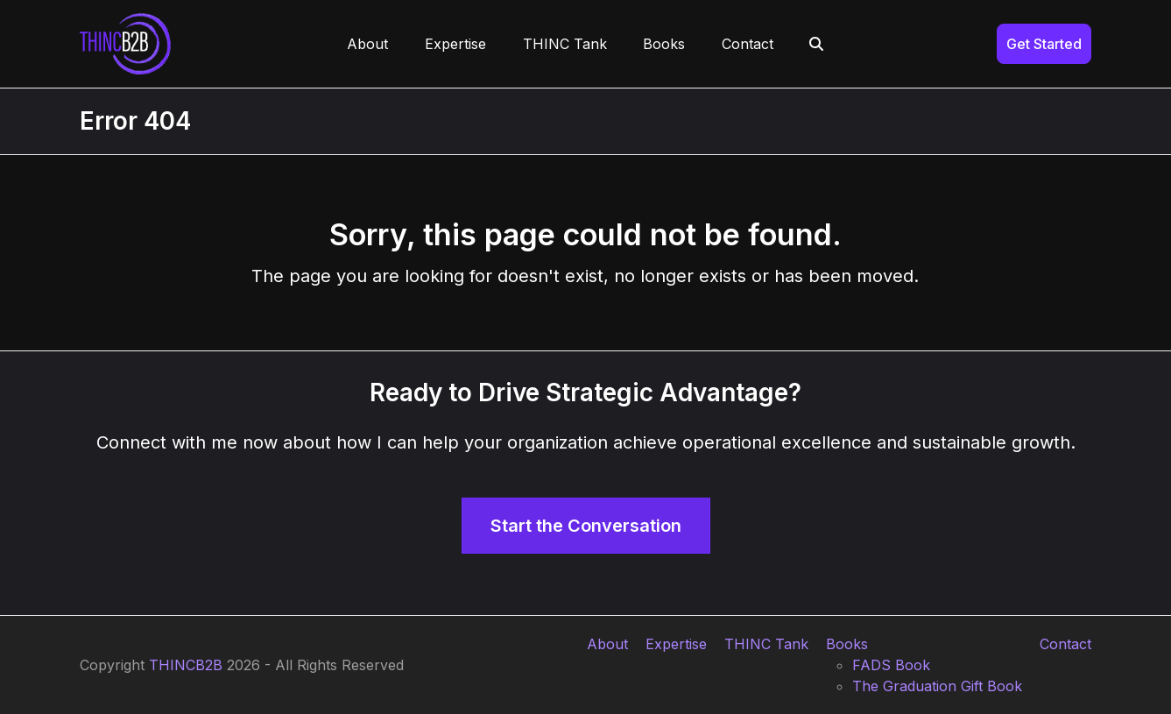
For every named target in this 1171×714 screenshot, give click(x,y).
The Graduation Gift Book (937, 686)
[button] (817, 43)
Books (847, 644)
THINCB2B (185, 665)
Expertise (676, 644)
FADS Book (891, 665)
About (607, 644)
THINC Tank (766, 644)
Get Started (1044, 44)
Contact (1065, 644)
